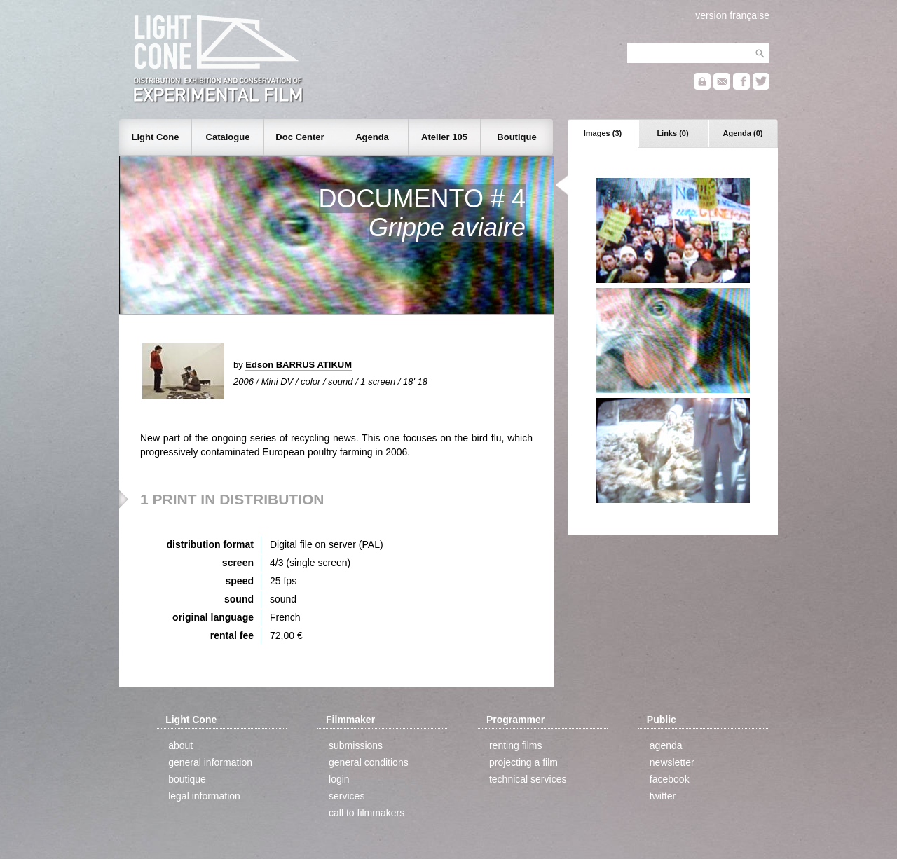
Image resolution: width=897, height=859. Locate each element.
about (180, 745)
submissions (356, 745)
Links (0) (672, 133)
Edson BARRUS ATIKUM (298, 364)
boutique (187, 779)
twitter (663, 796)
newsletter (672, 762)
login (339, 779)
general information (210, 762)
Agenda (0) (743, 133)
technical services (528, 779)
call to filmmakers (366, 812)
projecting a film (523, 762)
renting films (515, 745)
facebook (670, 779)
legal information (204, 796)
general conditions (369, 762)
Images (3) (603, 133)
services (346, 796)
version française (732, 15)
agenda (666, 745)
